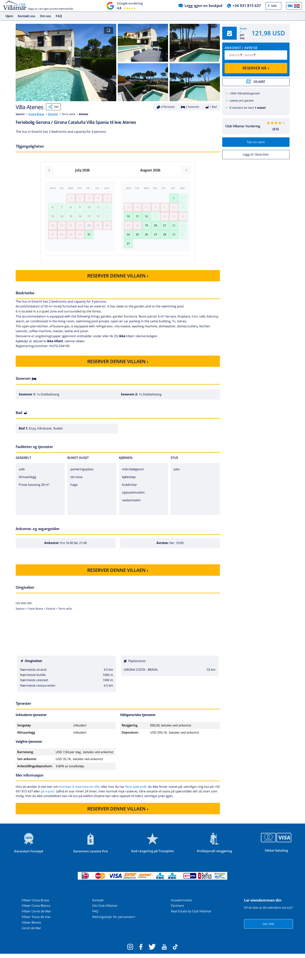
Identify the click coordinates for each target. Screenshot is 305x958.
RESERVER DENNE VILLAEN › (117, 279)
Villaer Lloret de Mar (36, 915)
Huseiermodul (181, 904)
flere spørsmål (135, 791)
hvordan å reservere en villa (79, 791)
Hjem (9, 16)
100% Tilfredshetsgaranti (245, 93)
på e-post (48, 795)
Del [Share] (53, 106)
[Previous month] (49, 170)
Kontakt (98, 904)
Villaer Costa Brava (35, 904)
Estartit (53, 114)
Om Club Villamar (105, 910)
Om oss (45, 16)
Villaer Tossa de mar (36, 921)
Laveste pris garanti (242, 100)
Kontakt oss (26, 16)
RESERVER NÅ (256, 68)
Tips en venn (256, 141)
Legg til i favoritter (256, 154)
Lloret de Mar (31, 932)
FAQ (59, 16)
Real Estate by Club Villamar (191, 915)
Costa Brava (36, 114)
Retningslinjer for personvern (113, 921)
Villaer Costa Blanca (36, 910)
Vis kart (255, 82)
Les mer (268, 928)
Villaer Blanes (31, 926)
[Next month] (186, 170)
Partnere (177, 910)
